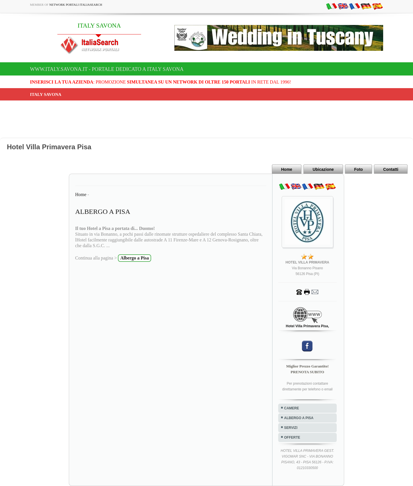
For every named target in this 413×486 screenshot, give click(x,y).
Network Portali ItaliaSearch (75, 4)
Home (286, 169)
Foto (358, 169)
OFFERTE (292, 437)
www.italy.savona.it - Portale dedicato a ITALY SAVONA (107, 69)
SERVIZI (290, 428)
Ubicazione (323, 169)
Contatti (390, 169)
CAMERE (291, 408)
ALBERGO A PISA (298, 418)
